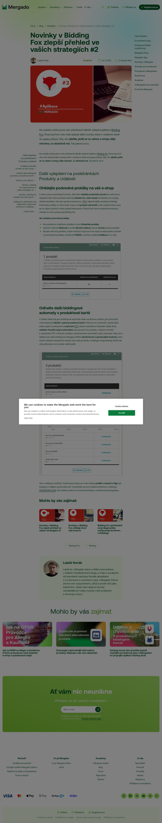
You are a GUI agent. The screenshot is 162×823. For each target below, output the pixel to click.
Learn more (28, 418)
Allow (123, 413)
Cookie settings (122, 406)
